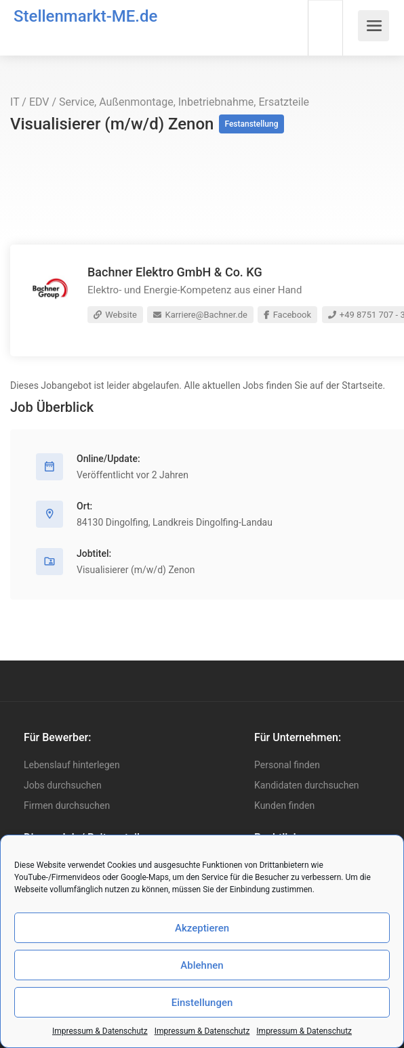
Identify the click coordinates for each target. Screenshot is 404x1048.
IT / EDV (29, 102)
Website (115, 315)
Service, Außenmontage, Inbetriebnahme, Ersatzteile (184, 102)
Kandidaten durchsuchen (306, 785)
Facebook (287, 315)
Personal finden (287, 764)
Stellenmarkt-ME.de (85, 16)
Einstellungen (202, 1003)
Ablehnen (201, 965)
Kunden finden (284, 805)
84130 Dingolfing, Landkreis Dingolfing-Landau (174, 522)
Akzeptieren (202, 928)
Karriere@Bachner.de (200, 315)
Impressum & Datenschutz (100, 1031)
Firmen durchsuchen (67, 805)
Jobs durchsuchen (63, 785)
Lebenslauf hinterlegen (72, 764)
